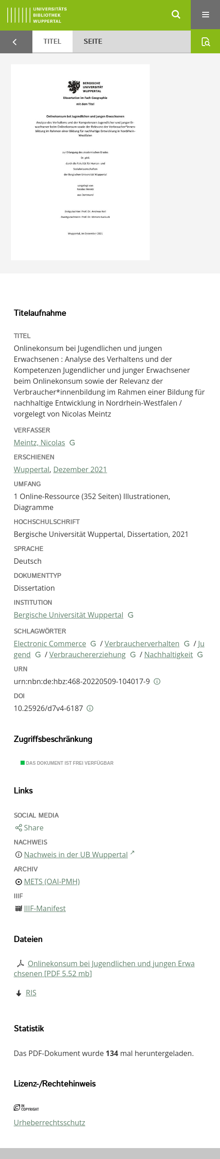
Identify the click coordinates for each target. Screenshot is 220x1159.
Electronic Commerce (50, 644)
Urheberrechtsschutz (49, 1123)
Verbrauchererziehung (87, 654)
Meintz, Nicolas (39, 443)
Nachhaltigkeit (168, 654)
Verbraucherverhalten (142, 644)
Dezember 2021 (80, 469)
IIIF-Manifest (45, 908)
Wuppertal (31, 469)
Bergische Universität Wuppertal (68, 615)
